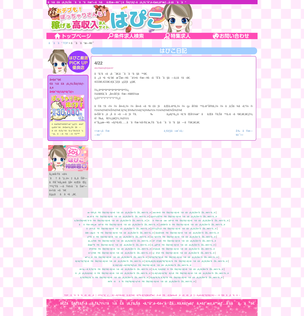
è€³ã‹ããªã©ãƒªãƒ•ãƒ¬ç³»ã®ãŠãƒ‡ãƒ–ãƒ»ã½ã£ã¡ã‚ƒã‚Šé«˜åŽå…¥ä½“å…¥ (151, 281)
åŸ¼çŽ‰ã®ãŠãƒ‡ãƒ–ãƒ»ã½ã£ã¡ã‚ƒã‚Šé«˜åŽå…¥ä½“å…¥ (184, 228)
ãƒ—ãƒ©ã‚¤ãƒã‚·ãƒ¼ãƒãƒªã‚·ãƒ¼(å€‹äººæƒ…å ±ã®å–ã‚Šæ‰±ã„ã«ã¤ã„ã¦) (153, 295)
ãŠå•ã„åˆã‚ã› (229, 295)
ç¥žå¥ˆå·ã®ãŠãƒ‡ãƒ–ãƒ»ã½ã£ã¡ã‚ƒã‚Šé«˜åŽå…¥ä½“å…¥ (192, 224)
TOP (66, 295)
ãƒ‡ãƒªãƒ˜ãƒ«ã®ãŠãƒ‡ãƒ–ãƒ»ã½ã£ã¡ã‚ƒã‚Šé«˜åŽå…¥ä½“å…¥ (183, 257)
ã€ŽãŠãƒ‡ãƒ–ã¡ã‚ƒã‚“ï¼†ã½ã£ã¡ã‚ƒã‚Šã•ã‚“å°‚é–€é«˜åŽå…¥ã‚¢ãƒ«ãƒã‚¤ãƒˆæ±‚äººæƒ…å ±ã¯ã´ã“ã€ (159, 303)
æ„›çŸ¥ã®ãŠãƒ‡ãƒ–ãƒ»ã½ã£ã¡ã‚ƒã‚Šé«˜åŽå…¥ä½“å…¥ (119, 241)
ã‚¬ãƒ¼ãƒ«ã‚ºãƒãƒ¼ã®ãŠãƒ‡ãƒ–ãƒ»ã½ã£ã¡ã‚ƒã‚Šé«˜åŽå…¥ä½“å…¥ (190, 273)
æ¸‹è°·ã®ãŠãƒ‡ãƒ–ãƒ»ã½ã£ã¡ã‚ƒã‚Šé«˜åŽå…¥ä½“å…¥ (118, 216)
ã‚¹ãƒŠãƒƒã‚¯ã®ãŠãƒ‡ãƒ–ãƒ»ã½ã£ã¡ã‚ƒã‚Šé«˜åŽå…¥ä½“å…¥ (114, 277)
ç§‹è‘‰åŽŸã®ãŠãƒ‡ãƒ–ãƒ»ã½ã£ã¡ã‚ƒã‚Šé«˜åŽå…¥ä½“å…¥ (184, 216)
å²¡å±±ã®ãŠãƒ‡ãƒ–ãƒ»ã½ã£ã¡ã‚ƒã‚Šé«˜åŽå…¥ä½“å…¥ (184, 249)
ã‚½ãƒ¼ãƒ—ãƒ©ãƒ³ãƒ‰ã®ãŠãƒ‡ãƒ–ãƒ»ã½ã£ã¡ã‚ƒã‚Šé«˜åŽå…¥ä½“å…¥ (152, 265)
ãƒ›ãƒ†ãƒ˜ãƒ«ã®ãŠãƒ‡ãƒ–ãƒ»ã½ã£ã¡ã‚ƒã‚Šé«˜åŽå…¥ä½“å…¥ (109, 261)
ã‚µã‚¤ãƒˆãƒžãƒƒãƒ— (206, 295)
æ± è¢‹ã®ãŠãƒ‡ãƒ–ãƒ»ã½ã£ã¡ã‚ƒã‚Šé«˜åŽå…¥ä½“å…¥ (184, 212)
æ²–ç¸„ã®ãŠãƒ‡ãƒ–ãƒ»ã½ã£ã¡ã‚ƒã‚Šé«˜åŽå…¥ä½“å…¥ (116, 257)
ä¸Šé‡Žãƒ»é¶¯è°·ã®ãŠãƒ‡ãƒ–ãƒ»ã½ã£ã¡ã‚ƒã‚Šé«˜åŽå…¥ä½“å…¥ (110, 220)
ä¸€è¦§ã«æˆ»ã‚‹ (173, 130)
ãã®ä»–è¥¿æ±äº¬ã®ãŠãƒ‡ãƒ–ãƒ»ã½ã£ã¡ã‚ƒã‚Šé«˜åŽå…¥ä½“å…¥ (118, 224)
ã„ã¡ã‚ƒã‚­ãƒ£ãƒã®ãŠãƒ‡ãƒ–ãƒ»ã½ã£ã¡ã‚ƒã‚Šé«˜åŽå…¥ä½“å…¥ (112, 273)
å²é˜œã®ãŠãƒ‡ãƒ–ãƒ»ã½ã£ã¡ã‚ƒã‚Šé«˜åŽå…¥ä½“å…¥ (184, 241)
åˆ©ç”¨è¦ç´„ (104, 295)
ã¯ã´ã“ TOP (58, 43)
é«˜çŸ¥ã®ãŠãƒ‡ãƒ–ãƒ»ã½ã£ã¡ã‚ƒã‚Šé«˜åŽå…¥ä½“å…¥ (119, 253)
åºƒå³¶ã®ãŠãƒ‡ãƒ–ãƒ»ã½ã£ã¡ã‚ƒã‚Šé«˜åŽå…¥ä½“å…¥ (120, 249)
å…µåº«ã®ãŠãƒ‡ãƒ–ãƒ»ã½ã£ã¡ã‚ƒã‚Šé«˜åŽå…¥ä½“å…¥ (183, 245)
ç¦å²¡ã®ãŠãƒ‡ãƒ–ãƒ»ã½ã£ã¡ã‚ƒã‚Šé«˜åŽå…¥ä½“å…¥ (183, 253)
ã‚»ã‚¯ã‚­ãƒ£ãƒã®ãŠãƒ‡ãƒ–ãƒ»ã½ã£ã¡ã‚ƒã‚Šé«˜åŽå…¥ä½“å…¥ (188, 269)
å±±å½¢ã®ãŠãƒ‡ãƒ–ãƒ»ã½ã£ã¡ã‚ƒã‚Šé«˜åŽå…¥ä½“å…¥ (187, 233)
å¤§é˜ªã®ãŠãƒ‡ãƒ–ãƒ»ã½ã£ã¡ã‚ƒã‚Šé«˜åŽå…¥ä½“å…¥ (118, 245)
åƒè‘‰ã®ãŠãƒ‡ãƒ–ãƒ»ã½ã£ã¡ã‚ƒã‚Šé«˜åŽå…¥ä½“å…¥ (118, 228)
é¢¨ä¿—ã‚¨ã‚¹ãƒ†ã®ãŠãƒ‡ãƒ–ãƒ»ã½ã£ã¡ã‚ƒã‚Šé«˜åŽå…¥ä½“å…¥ (115, 269)
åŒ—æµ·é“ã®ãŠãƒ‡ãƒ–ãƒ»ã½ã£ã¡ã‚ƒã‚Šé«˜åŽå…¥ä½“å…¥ (119, 233)
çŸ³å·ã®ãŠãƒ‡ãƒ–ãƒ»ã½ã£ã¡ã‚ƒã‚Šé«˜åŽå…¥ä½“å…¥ (118, 237)
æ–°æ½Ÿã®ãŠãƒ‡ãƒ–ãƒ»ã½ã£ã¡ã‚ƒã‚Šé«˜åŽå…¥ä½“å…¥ (183, 237)
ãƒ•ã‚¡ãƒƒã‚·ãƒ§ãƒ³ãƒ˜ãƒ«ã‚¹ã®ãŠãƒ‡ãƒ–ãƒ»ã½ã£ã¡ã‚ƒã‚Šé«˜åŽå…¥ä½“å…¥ (186, 261)
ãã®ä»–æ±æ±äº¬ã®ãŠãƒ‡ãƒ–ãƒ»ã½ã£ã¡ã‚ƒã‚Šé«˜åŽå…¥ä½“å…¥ (188, 220)
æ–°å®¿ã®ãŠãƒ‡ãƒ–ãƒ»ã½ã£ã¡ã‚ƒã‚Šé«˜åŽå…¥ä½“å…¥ (119, 212)
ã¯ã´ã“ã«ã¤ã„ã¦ (83, 295)
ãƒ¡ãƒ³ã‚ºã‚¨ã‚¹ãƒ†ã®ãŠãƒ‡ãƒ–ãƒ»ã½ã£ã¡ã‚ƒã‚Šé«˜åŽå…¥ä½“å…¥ (186, 277)
